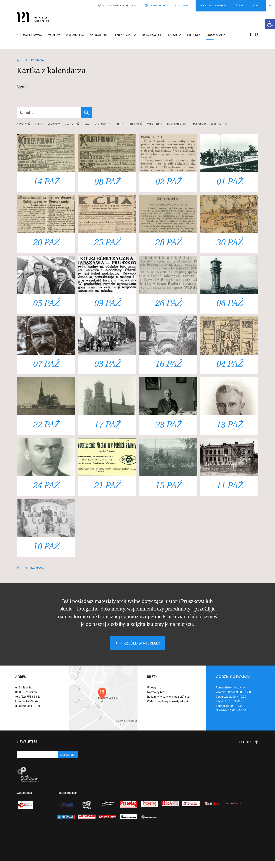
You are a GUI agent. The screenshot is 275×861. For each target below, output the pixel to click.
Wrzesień (154, 124)
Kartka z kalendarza (51, 71)
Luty (39, 124)
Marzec (54, 124)
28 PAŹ (168, 243)
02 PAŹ (168, 182)
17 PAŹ (107, 425)
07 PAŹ (46, 364)
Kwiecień (72, 124)
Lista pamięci (151, 35)
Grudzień (219, 124)
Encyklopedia (125, 35)
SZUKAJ (183, 5)
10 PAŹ (46, 547)
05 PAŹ (46, 303)
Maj (87, 124)
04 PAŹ (229, 364)
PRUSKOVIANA (34, 60)
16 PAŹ (168, 364)
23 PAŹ (168, 425)
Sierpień (135, 124)
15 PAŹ (168, 486)
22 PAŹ (46, 425)
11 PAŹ (229, 486)
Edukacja (174, 35)
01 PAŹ (229, 182)
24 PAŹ (46, 486)
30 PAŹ (229, 243)
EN (270, 5)
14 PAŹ (46, 182)
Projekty (193, 35)
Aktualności (99, 35)
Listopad (199, 124)
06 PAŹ (229, 303)
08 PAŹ (107, 182)
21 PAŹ (107, 486)
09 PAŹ (107, 303)
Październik (177, 124)
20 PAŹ (46, 243)
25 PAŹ (107, 243)
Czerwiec (103, 124)
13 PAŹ (229, 425)
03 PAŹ (107, 364)
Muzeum (54, 35)
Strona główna (29, 35)
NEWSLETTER (157, 5)
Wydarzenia (75, 35)
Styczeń (24, 124)
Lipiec (120, 124)
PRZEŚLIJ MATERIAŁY (141, 643)
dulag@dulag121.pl (27, 706)
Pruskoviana (215, 35)
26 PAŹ (168, 303)
